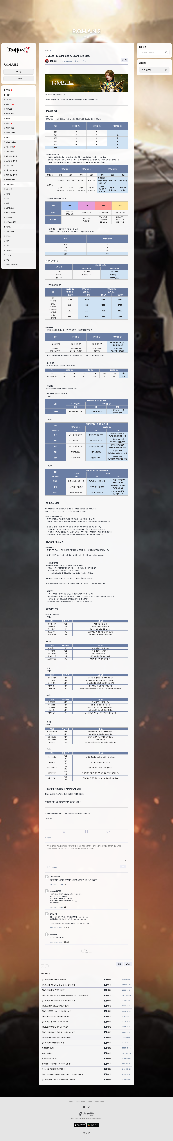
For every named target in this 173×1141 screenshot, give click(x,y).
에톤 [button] (7, 203)
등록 (123, 866)
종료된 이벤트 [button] (10, 133)
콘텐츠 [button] (8, 236)
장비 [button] (7, 241)
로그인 (18, 72)
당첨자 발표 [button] (10, 128)
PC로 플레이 (146, 70)
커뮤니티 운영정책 (99, 1101)
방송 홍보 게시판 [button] (11, 175)
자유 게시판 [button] (10, 147)
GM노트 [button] (9, 109)
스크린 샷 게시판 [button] (11, 161)
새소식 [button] (20, 95)
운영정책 (90, 1101)
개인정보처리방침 (80, 1101)
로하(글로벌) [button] (10, 208)
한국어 (87, 1133)
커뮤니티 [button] (20, 137)
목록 (119, 964)
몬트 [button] (7, 199)
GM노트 (47, 50)
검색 (166, 52)
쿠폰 (7, 260)
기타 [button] (7, 246)
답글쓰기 (66, 884)
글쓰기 (20, 78)
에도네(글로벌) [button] (11, 213)
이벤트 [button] (20, 119)
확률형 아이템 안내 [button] (12, 264)
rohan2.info (10, 180)
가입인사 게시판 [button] (11, 142)
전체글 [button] (8, 90)
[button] (18, 50)
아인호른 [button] (9, 189)
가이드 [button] (20, 227)
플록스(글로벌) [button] (11, 222)
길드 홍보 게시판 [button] (11, 170)
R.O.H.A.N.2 (11, 64)
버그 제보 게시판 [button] (11, 156)
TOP (128, 964)
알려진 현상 (10, 114)
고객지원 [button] (20, 250)
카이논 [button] (8, 194)
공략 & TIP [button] (9, 166)
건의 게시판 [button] (10, 152)
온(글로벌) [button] (9, 217)
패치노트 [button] (9, 104)
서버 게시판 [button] (20, 184)
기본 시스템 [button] (10, 232)
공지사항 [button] (9, 100)
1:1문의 (8, 255)
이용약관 (71, 1101)
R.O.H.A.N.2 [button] (86, 31)
